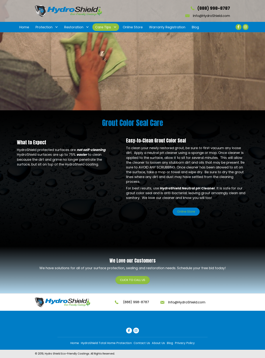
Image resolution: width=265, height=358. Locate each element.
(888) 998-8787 (213, 8)
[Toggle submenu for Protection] (56, 27)
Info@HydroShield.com (211, 15)
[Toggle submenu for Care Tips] (115, 27)
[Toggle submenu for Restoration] (87, 27)
